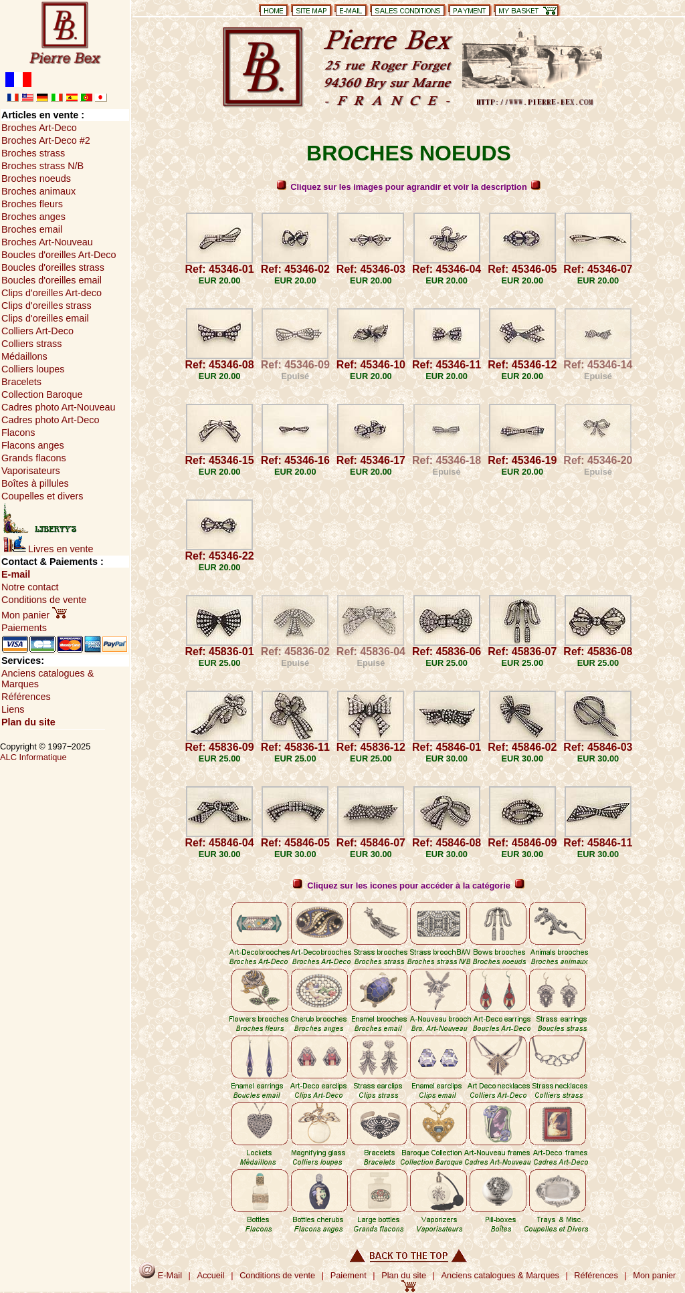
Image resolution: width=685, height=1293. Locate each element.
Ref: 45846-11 (597, 842)
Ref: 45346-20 (597, 460)
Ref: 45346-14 (597, 364)
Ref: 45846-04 (219, 842)
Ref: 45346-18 (446, 460)
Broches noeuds (36, 178)
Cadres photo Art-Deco (50, 420)
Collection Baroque (42, 394)
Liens (12, 709)
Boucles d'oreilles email (51, 280)
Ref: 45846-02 (522, 747)
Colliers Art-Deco (37, 331)
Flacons (18, 432)
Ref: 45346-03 (370, 269)
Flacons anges (32, 445)
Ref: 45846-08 (446, 842)
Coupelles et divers (42, 496)
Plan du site (28, 722)
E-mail (15, 574)
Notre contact (30, 587)
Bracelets (21, 381)
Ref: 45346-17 (370, 460)
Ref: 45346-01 (219, 269)
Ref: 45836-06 (446, 651)
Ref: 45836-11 (295, 747)
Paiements (24, 627)
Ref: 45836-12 (370, 747)
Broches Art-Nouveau (47, 242)
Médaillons (24, 356)
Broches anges (33, 216)
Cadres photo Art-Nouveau (58, 407)
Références (26, 696)
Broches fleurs (32, 204)
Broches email (31, 229)
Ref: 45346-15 (219, 460)
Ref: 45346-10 (370, 364)
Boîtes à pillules (35, 483)
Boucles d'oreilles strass (52, 267)
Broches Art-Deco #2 (45, 140)
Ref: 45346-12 (522, 364)
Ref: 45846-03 (597, 747)
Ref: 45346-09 (295, 364)
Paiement (348, 1275)
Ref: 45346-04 (446, 269)
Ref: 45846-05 (295, 842)
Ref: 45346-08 (219, 364)
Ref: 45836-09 (219, 747)
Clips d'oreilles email (45, 318)
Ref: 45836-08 (597, 651)
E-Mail (160, 1275)
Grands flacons (33, 458)
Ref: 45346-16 (295, 460)
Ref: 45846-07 (370, 842)
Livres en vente (48, 549)
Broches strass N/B (42, 165)
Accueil (210, 1275)
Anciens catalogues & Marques (500, 1275)
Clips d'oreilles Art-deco (51, 292)
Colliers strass (31, 343)
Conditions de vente (43, 599)
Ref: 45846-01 (446, 747)
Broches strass (33, 153)
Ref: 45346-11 (446, 364)
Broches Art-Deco (39, 127)
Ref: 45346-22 (219, 556)
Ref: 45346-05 (522, 269)
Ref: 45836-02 (295, 651)
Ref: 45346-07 (597, 269)
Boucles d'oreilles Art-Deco (58, 254)
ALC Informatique (33, 757)
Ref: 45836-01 (219, 651)
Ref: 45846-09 (522, 842)
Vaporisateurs (30, 470)
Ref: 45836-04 (370, 651)
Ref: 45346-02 (295, 269)
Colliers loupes (32, 369)
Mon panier (34, 615)
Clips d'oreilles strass (46, 305)
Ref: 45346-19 (522, 460)
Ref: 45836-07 (522, 651)
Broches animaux (38, 191)
